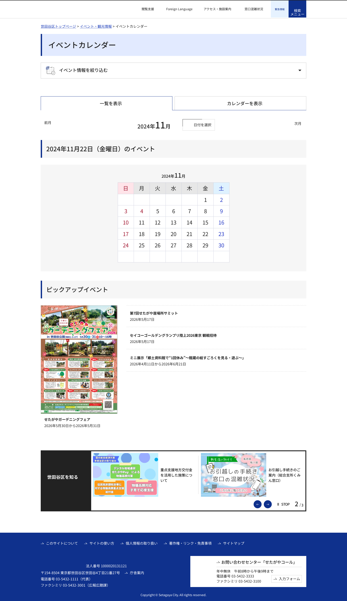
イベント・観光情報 (96, 25)
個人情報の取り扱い (142, 542)
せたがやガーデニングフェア (67, 418)
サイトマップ (233, 542)
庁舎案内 (137, 571)
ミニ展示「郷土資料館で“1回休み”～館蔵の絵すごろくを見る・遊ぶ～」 (188, 357)
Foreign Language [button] (179, 9)
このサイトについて (62, 542)
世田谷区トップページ (58, 25)
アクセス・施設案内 (217, 9)
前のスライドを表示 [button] (261, 503)
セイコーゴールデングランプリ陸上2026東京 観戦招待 (173, 334)
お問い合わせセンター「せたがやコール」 (259, 561)
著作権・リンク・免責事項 (190, 542)
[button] (145, 9)
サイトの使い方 (101, 542)
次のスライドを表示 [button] (271, 503)
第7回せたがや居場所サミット (154, 312)
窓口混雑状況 (254, 9)
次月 (297, 122)
